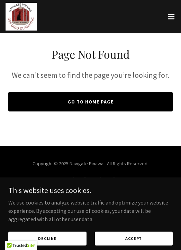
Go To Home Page (90, 102)
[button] (171, 17)
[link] (21, 17)
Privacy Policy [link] (90, 198)
